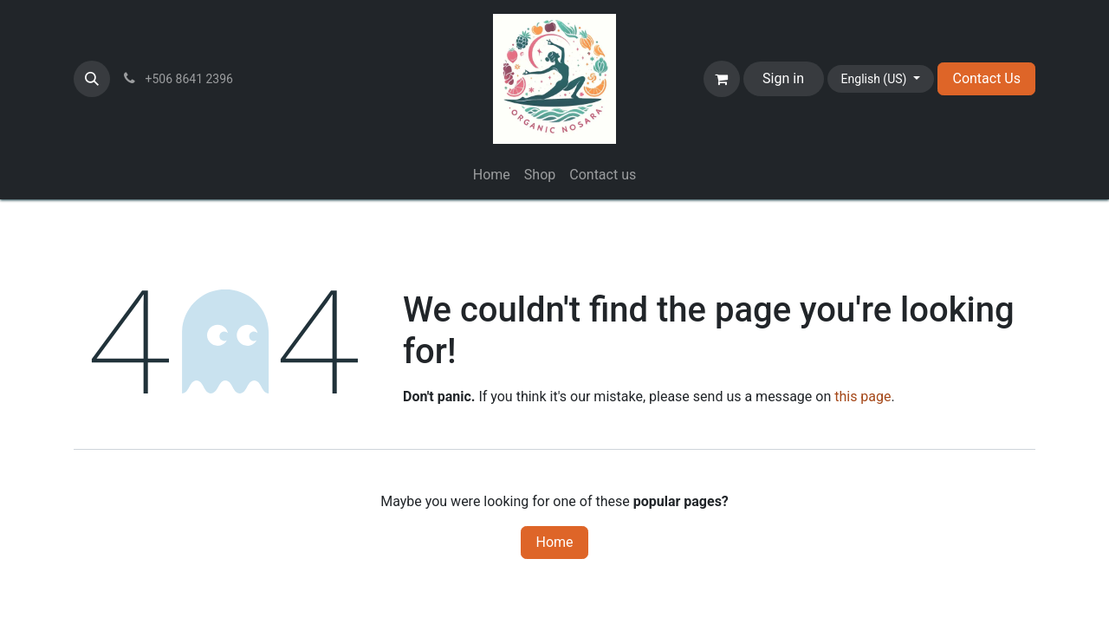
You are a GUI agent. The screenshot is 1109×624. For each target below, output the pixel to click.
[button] (92, 79)
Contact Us (986, 78)
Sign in (783, 78)
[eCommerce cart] (722, 79)
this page (862, 396)
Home (554, 542)
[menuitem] (491, 175)
